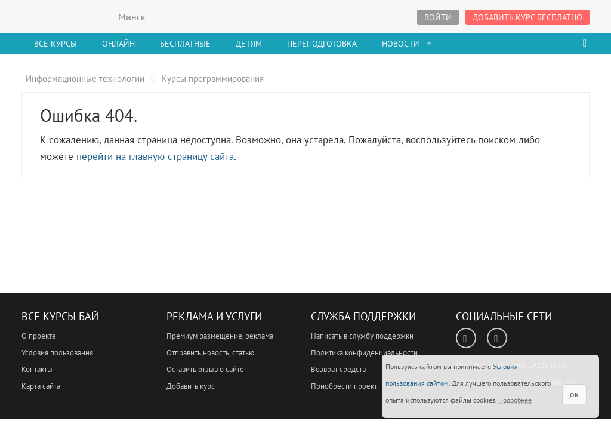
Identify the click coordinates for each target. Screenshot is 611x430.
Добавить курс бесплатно (527, 17)
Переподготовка (322, 43)
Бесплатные (185, 43)
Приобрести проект (344, 386)
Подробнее (515, 399)
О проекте (38, 336)
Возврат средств (338, 369)
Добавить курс (190, 386)
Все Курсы (55, 43)
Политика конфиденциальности (364, 353)
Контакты (37, 369)
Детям (249, 43)
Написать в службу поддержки (362, 336)
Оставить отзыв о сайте (205, 369)
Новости (400, 43)
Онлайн (118, 43)
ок (574, 394)
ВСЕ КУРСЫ (66, 16)
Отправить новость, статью (210, 353)
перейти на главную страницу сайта (155, 156)
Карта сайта (40, 386)
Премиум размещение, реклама (219, 336)
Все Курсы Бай (59, 316)
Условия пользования (57, 353)
